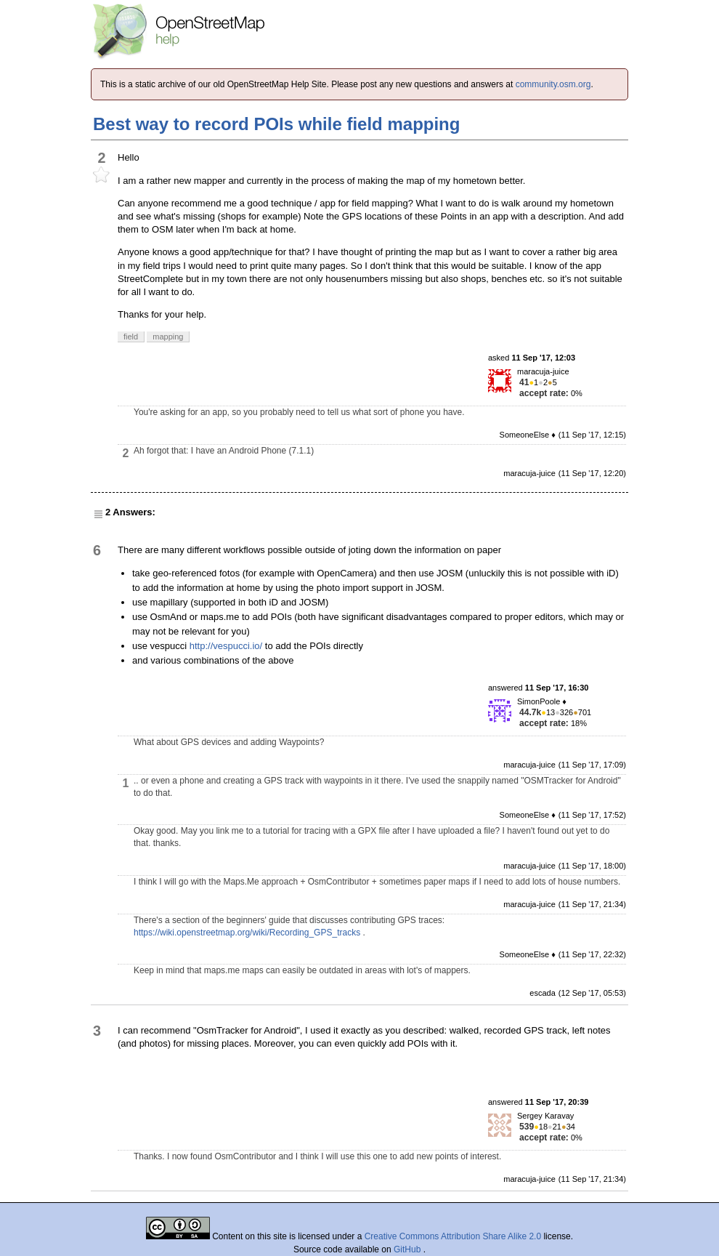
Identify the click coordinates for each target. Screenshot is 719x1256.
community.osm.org (553, 84)
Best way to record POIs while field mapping (276, 124)
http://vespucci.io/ (226, 645)
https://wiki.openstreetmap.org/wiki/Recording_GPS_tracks (247, 932)
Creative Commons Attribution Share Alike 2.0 (453, 1236)
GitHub (408, 1249)
